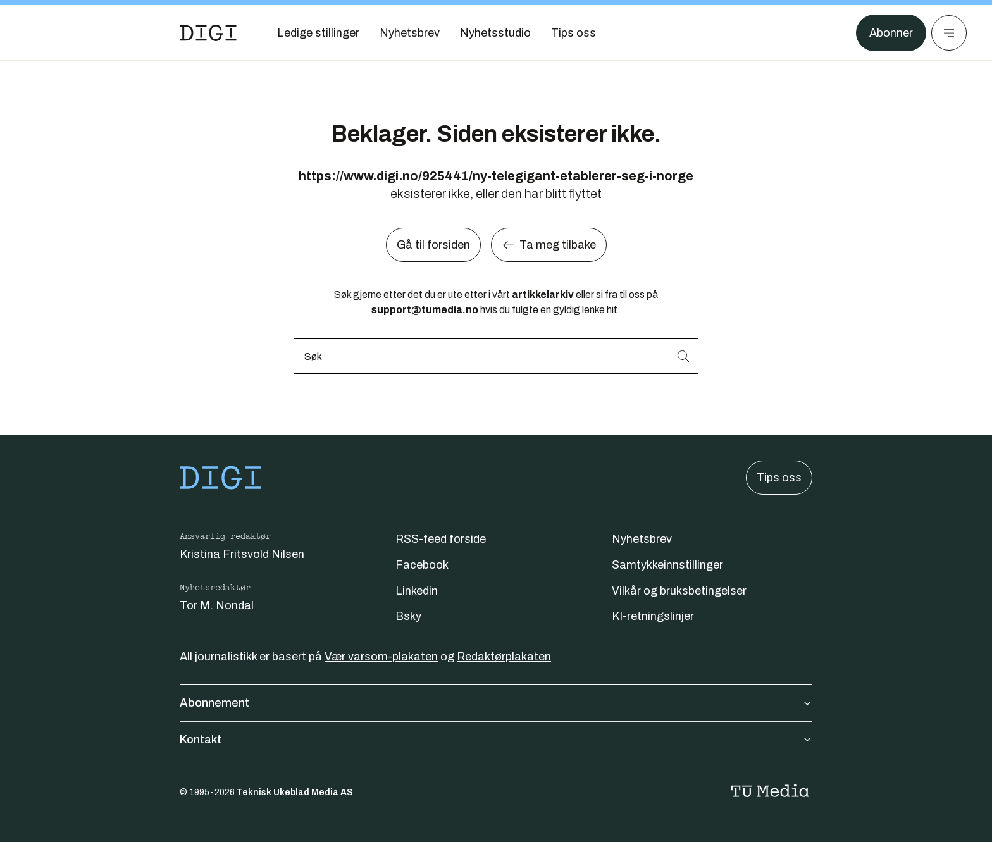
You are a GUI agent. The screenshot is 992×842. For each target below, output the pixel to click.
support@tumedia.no (424, 309)
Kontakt (496, 739)
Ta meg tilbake (549, 244)
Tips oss (779, 477)
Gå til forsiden (433, 244)
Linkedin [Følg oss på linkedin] (416, 591)
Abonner (891, 33)
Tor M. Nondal (217, 605)
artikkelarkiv (543, 294)
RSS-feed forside (440, 539)
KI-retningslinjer (653, 616)
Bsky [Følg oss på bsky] (408, 616)
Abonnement (496, 703)
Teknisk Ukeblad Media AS (295, 792)
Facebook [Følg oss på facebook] (422, 565)
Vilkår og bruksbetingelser (679, 591)
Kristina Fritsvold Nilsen (242, 554)
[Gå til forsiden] (208, 33)
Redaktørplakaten (504, 656)
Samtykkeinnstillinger (667, 565)
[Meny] (949, 33)
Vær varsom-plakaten (381, 656)
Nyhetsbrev (642, 539)
